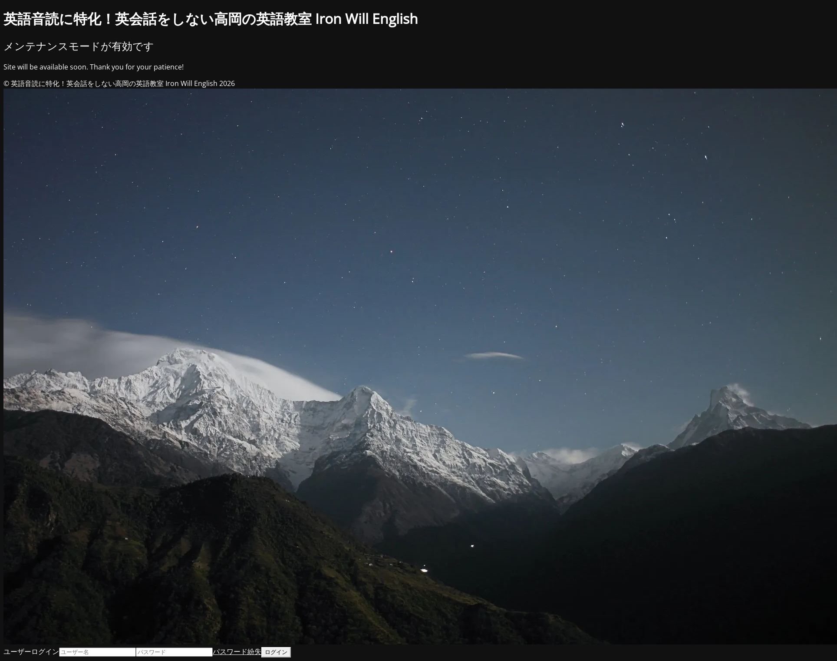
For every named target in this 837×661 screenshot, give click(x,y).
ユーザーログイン (31, 651)
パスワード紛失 (237, 651)
